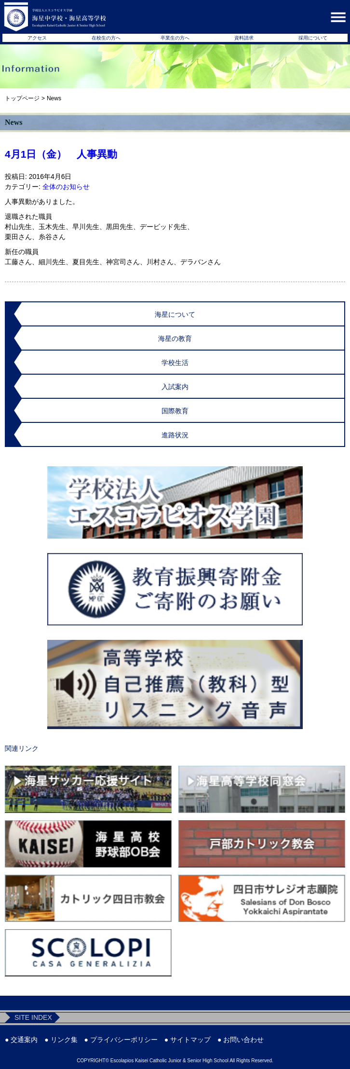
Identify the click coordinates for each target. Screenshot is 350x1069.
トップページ (22, 98)
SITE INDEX (33, 1017)
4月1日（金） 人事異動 (61, 154)
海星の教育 (175, 338)
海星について (175, 314)
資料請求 (244, 38)
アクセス (37, 38)
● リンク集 (60, 1039)
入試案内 (175, 387)
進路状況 (175, 435)
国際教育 (175, 411)
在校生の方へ (106, 38)
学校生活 (175, 362)
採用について (312, 38)
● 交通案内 (21, 1039)
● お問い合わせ (240, 1039)
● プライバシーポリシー (121, 1039)
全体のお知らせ (66, 186)
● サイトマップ (187, 1039)
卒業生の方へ (175, 38)
